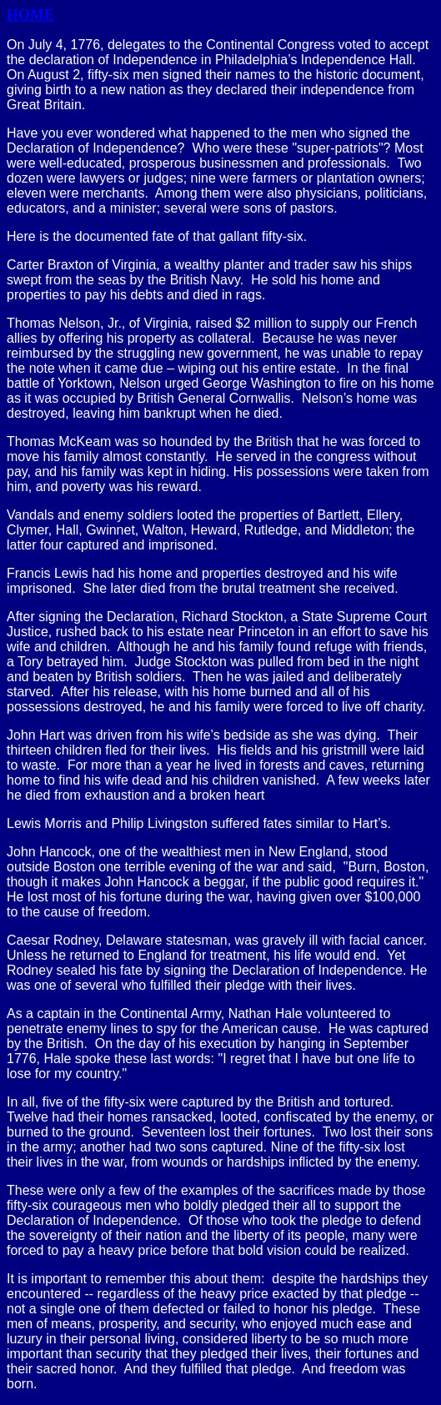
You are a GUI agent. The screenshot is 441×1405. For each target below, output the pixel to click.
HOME (30, 15)
